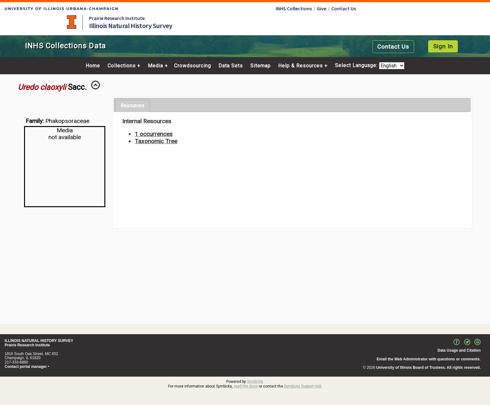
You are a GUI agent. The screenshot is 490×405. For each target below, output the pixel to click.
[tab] (132, 106)
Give (321, 8)
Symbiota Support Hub (302, 386)
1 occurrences (153, 134)
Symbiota (255, 381)
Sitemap (260, 66)
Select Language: (357, 66)
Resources (132, 106)
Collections (122, 66)
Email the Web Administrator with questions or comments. (429, 359)
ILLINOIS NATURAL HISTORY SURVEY (39, 341)
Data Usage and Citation (459, 350)
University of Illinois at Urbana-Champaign (71, 22)
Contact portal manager (26, 366)
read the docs (246, 386)
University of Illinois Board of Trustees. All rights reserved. (428, 367)
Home (93, 66)
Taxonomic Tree (156, 141)
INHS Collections (294, 8)
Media (155, 66)
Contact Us (343, 8)
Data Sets (230, 66)
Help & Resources (300, 66)
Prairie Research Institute (117, 18)
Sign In (443, 46)
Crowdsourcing (192, 66)
